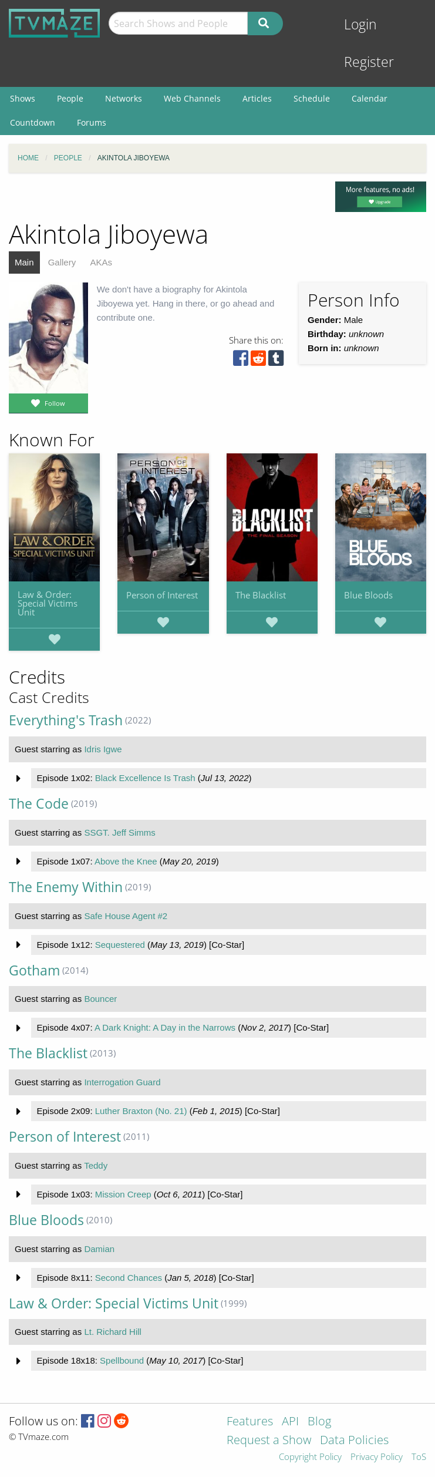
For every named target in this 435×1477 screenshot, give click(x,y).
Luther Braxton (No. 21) (141, 1111)
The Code (39, 804)
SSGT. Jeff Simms (119, 832)
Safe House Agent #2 (125, 916)
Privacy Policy (376, 1457)
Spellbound (122, 1360)
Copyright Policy (310, 1457)
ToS (419, 1457)
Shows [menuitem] (22, 98)
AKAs (101, 262)
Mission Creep (123, 1194)
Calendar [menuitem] (369, 98)
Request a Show (269, 1441)
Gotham (34, 970)
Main (24, 262)
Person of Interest (162, 595)
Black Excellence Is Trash (145, 778)
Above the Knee (126, 861)
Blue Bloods (368, 595)
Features (250, 1422)
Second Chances (128, 1278)
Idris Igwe (103, 749)
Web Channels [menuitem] (192, 98)
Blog (319, 1422)
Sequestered (120, 945)
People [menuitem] (70, 98)
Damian (99, 1249)
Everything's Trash (66, 720)
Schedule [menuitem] (312, 98)
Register (369, 62)
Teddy (95, 1165)
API (290, 1422)
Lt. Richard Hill (112, 1332)
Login (360, 24)
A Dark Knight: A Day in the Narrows (165, 1027)
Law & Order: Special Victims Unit (47, 603)
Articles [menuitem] (257, 98)
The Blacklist (260, 595)
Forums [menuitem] (91, 122)
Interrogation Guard (122, 1082)
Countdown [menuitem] (32, 122)
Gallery (62, 262)
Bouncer (100, 999)
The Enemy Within (66, 887)
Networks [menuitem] (123, 98)
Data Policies (354, 1441)
